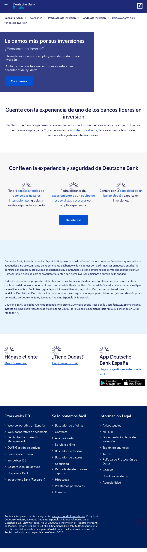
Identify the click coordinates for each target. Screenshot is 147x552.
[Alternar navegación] (6, 5)
